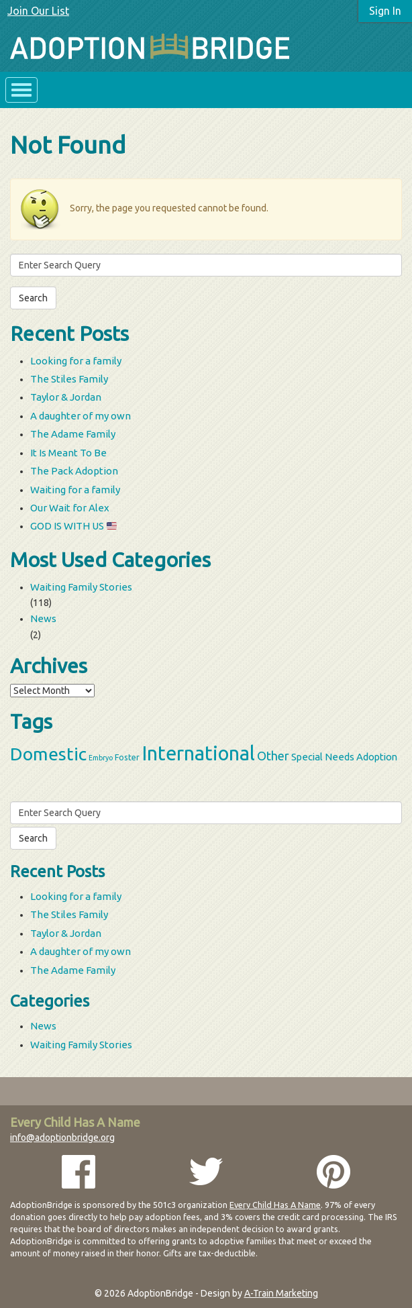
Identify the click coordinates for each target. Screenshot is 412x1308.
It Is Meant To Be (68, 452)
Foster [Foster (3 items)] (127, 757)
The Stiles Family (69, 379)
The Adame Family (72, 434)
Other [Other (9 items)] (273, 755)
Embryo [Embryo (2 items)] (101, 758)
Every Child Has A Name (275, 1204)
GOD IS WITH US (73, 526)
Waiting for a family (75, 489)
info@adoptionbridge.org (62, 1137)
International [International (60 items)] (198, 753)
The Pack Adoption (74, 470)
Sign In (385, 11)
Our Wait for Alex (69, 507)
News (43, 618)
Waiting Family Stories (81, 587)
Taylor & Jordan (65, 397)
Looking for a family (75, 360)
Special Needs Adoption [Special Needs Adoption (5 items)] (344, 756)
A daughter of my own (80, 415)
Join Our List (38, 11)
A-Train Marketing (281, 1293)
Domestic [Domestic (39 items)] (48, 754)
